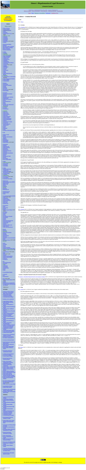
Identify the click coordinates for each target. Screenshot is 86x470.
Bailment (5, 45)
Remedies (5, 234)
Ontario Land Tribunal (7, 373)
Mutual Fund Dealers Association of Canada (7, 433)
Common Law (6, 58)
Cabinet (4, 51)
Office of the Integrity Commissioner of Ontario (8, 362)
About (32, 13)
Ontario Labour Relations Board (9, 372)
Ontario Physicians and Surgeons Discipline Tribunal (8, 375)
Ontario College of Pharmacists (9, 366)
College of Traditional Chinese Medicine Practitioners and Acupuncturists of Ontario (9, 325)
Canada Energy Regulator (8, 398)
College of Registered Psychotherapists (7, 323)
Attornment (5, 40)
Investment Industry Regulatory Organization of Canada (9, 430)
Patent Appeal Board (7, 435)
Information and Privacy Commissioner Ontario (7, 351)
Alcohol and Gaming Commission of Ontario (7, 295)
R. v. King (21, 289)
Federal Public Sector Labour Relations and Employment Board (8, 421)
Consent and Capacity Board (8, 330)
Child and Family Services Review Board (8, 303)
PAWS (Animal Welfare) (7, 209)
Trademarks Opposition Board (9, 448)
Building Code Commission (8, 299)
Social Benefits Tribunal (7, 386)
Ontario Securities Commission (9, 376)
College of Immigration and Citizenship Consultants (8, 411)
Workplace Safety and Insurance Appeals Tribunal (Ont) (9, 390)
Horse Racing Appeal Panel (8, 346)
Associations (5, 38)
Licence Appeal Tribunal (7, 356)
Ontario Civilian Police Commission (7, 365)
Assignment (5, 37)
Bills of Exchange (6, 48)
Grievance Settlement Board (8, 339)
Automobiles (5, 41)
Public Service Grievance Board (9, 383)
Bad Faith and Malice (7, 44)
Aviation (4, 42)
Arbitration (5, 36)
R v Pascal (21, 347)
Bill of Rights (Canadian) (8, 47)
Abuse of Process (6, 28)
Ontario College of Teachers (8, 371)
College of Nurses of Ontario (8, 313)
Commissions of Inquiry (7, 412)
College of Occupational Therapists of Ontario (7, 315)
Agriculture (5, 32)
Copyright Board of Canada (8, 415)
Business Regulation (7, 49)
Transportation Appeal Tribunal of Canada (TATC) (9, 450)
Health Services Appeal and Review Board (8, 345)
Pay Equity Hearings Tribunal (8, 380)
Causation (5, 52)
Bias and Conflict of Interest (8, 46)
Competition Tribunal (7, 414)
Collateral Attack (6, 57)
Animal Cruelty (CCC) (7, 33)
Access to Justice (6, 29)
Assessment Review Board (8, 296)
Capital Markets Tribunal (8, 301)
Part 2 (22, 21)
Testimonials (48, 13)
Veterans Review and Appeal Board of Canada (8, 453)
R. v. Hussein (21, 209)
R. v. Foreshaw (22, 27)
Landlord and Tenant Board (8, 353)
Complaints (5, 60)
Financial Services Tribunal (8, 336)
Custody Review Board (7, 332)
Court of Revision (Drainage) (8, 331)
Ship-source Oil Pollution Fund (9, 441)
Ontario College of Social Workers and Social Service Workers (8, 368)
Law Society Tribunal (7, 354)
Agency (4, 31)
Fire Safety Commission (7, 337)
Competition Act (6, 59)
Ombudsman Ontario (7, 363)
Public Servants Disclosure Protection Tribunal (8, 439)
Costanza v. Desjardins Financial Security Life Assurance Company (32, 276)
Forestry (4, 126)
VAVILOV (5, 274)
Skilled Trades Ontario (7, 387)
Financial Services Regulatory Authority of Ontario (9, 335)
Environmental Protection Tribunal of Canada (8, 418)
